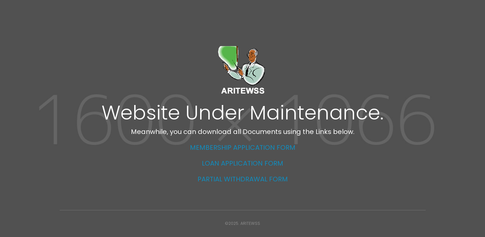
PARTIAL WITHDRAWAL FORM (242, 179)
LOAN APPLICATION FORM (242, 163)
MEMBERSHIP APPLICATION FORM (242, 147)
